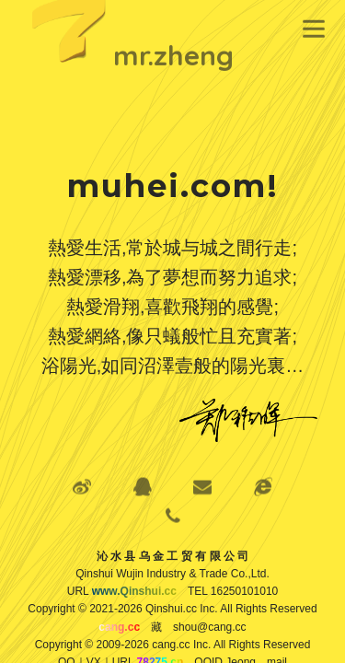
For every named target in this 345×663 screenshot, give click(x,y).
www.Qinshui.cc (134, 591)
